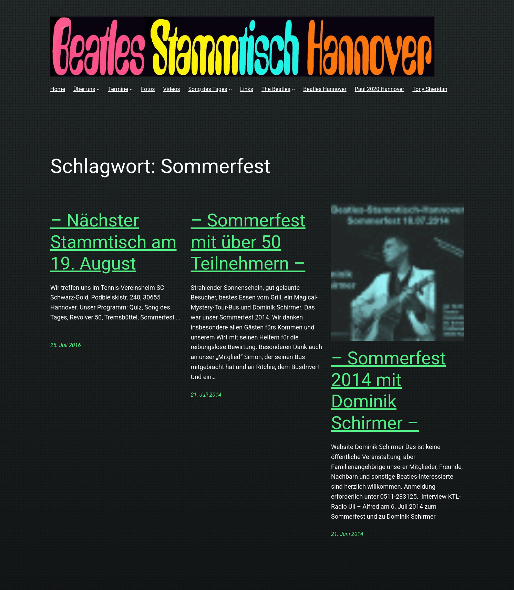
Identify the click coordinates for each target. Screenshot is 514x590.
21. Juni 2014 (347, 534)
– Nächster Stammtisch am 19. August (113, 242)
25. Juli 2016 (65, 345)
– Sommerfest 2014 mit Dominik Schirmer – (388, 390)
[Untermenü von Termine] (131, 89)
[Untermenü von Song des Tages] (230, 89)
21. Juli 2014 (206, 394)
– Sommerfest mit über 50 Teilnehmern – (248, 242)
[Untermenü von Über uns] (98, 89)
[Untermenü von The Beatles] (293, 89)
